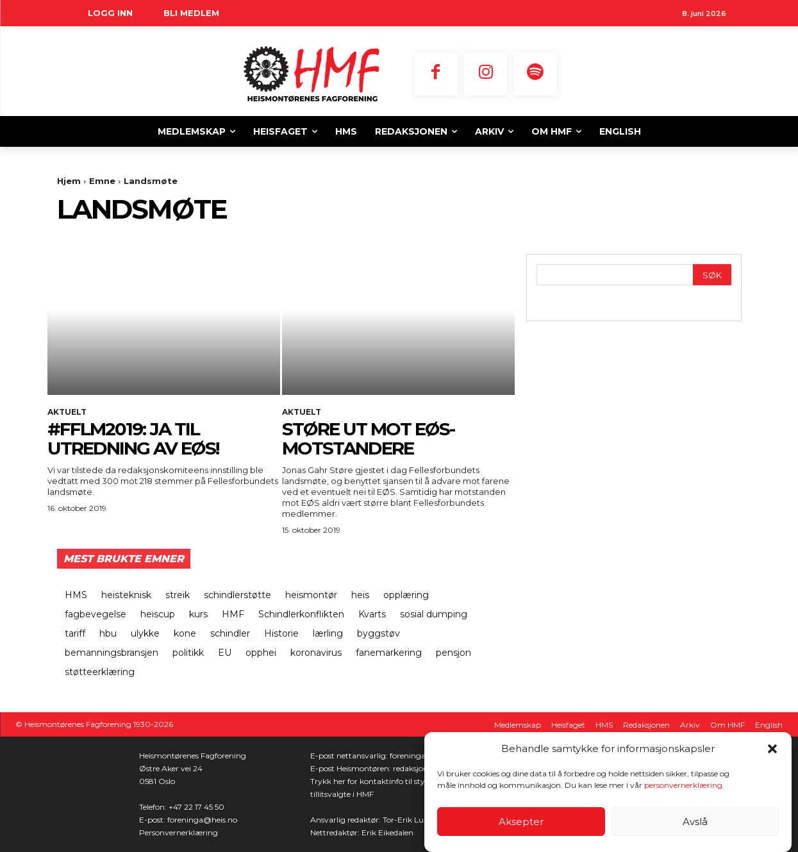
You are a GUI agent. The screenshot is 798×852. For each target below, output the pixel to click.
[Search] (712, 274)
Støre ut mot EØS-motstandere (368, 439)
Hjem (69, 181)
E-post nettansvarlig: (350, 755)
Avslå (695, 821)
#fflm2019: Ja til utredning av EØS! (133, 439)
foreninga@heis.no (202, 819)
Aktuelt (67, 412)
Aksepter (521, 821)
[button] (772, 748)
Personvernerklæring (178, 832)
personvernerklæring (683, 785)
